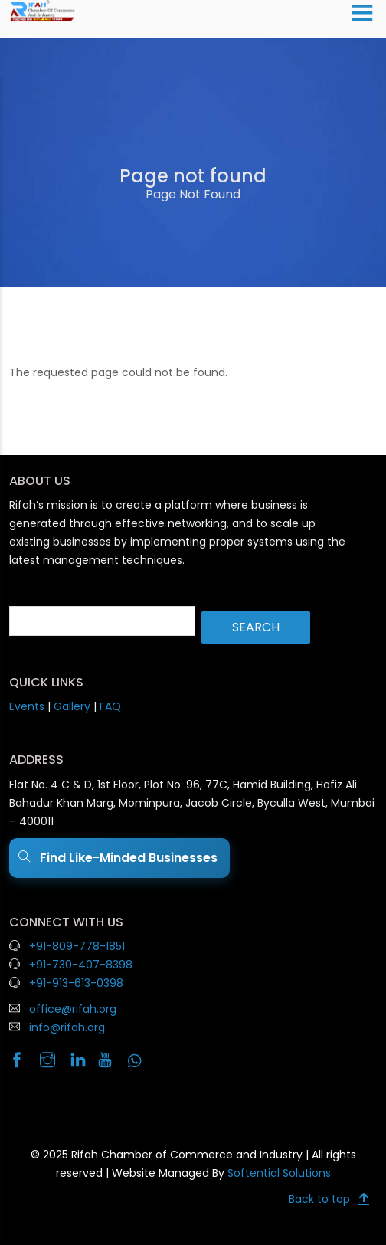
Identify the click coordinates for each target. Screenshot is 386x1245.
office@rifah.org (72, 1009)
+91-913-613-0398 (76, 983)
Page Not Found (193, 194)
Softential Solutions (279, 1173)
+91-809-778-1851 (77, 946)
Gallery (72, 706)
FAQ (110, 706)
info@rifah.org (67, 1027)
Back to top (319, 1199)
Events (26, 706)
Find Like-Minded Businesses (119, 858)
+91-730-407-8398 (80, 964)
